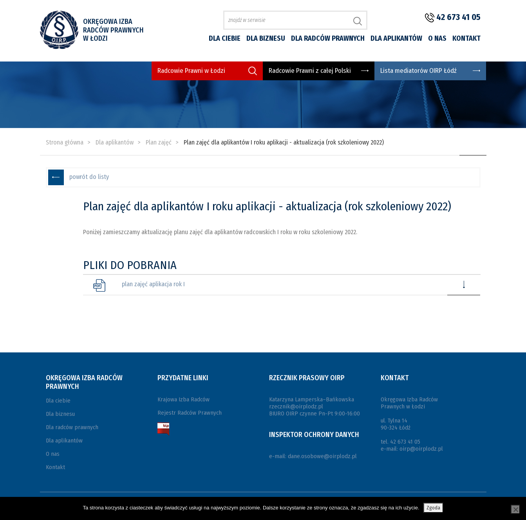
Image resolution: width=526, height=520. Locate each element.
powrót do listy (89, 177)
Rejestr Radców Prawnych (189, 412)
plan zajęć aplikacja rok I (153, 284)
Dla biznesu (265, 38)
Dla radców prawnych (328, 38)
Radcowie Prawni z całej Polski (310, 71)
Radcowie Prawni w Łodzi (191, 71)
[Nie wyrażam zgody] (515, 509)
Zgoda (433, 508)
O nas (437, 38)
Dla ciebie (224, 38)
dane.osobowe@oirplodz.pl (322, 456)
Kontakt (466, 38)
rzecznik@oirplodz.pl (296, 406)
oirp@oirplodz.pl (421, 448)
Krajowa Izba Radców (183, 399)
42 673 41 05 (458, 17)
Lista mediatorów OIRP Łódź (418, 71)
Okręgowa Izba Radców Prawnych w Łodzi (113, 30)
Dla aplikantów (396, 38)
